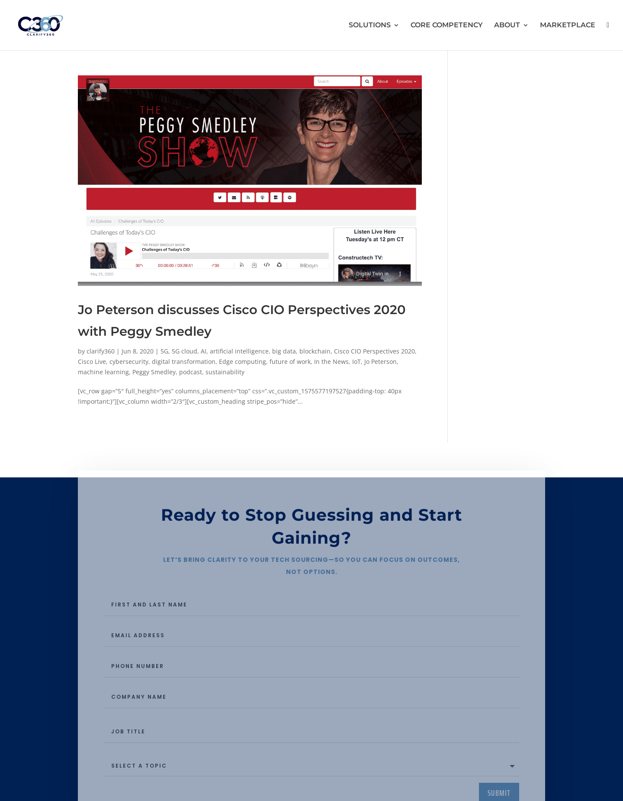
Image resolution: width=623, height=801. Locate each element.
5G (164, 351)
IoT (356, 361)
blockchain (315, 351)
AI (203, 351)
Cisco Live (92, 361)
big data (284, 351)
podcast (190, 372)
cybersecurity (128, 361)
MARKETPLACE (567, 25)
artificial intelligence (239, 351)
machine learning (103, 372)
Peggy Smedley (154, 372)
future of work (290, 361)
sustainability (225, 372)
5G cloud (184, 351)
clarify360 (101, 351)
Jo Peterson (380, 361)
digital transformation (183, 361)
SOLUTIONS (370, 25)
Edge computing (242, 361)
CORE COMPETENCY (447, 25)
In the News (331, 361)
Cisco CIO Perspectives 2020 (374, 351)
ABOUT (507, 25)
